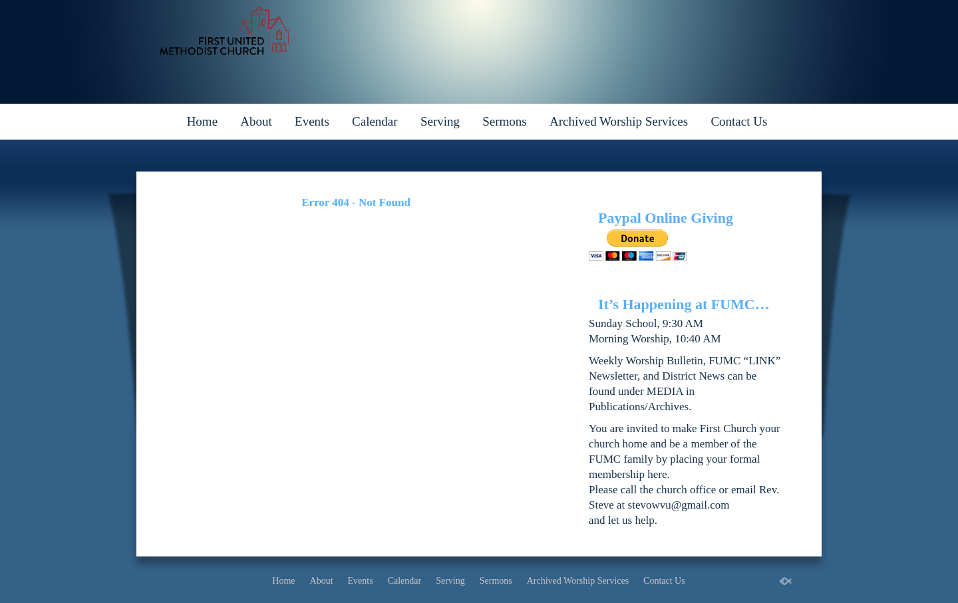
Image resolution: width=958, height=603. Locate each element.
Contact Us (739, 121)
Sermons (504, 121)
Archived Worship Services (619, 121)
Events (312, 121)
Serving (440, 121)
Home (202, 121)
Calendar (375, 121)
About (256, 121)
